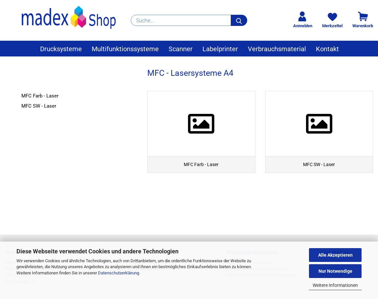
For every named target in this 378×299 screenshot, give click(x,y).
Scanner (181, 49)
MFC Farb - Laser (40, 96)
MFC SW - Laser (38, 106)
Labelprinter (220, 49)
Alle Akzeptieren (335, 255)
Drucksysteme (61, 49)
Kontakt (327, 49)
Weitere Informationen (335, 285)
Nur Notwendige (335, 271)
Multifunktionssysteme (125, 49)
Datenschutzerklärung (118, 272)
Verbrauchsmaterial (277, 49)
